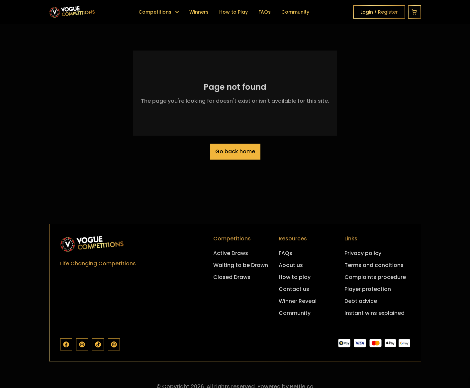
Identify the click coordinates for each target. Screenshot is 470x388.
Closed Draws (231, 277)
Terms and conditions (374, 265)
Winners (199, 12)
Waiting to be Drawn (240, 265)
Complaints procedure (375, 277)
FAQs (264, 12)
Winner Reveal (298, 301)
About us (291, 265)
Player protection (367, 289)
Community (295, 12)
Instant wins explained (374, 313)
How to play (295, 277)
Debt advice (360, 301)
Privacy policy (362, 253)
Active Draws (230, 253)
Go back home (235, 151)
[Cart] (414, 12)
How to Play (233, 12)
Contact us (294, 289)
